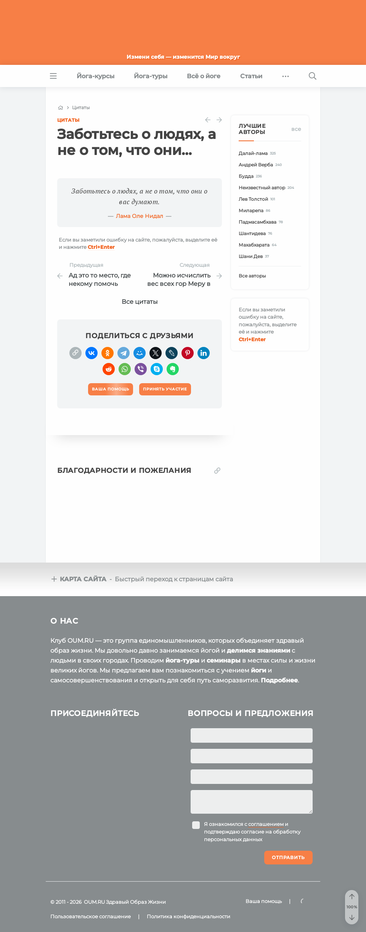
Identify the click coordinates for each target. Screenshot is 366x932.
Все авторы (252, 276)
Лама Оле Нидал (139, 216)
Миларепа (256, 210)
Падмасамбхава (262, 222)
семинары (224, 660)
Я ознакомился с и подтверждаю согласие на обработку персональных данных (252, 831)
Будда (251, 176)
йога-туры (182, 660)
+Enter (101, 247)
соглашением (266, 824)
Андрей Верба (261, 164)
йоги (258, 670)
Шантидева (256, 233)
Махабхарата (259, 245)
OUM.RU (94, 902)
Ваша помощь (264, 901)
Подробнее (279, 680)
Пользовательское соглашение (90, 916)
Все (296, 129)
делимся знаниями (258, 650)
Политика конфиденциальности (188, 916)
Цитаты (68, 120)
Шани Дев (255, 256)
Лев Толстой (258, 199)
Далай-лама (258, 153)
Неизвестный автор (267, 187)
